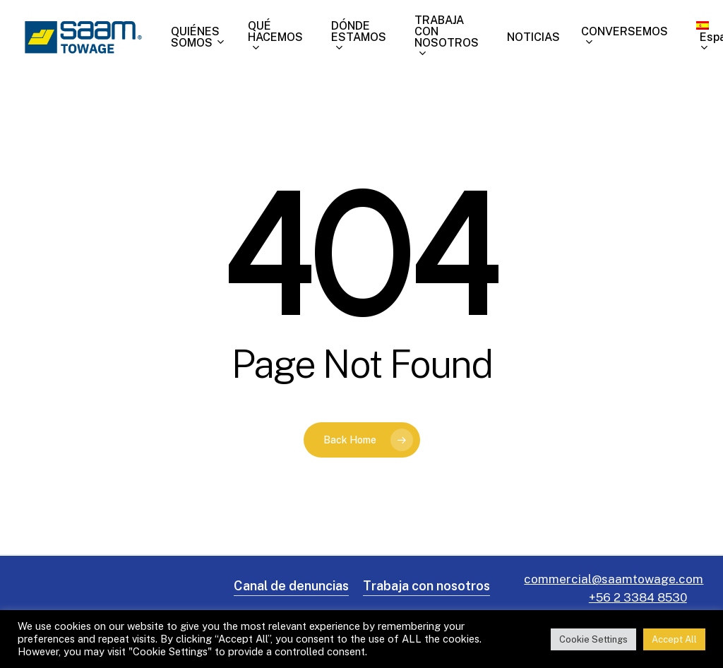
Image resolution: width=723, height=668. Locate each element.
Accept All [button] (674, 639)
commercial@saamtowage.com (613, 579)
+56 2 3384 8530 (638, 597)
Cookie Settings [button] (593, 639)
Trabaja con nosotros (426, 585)
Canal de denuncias (291, 585)
